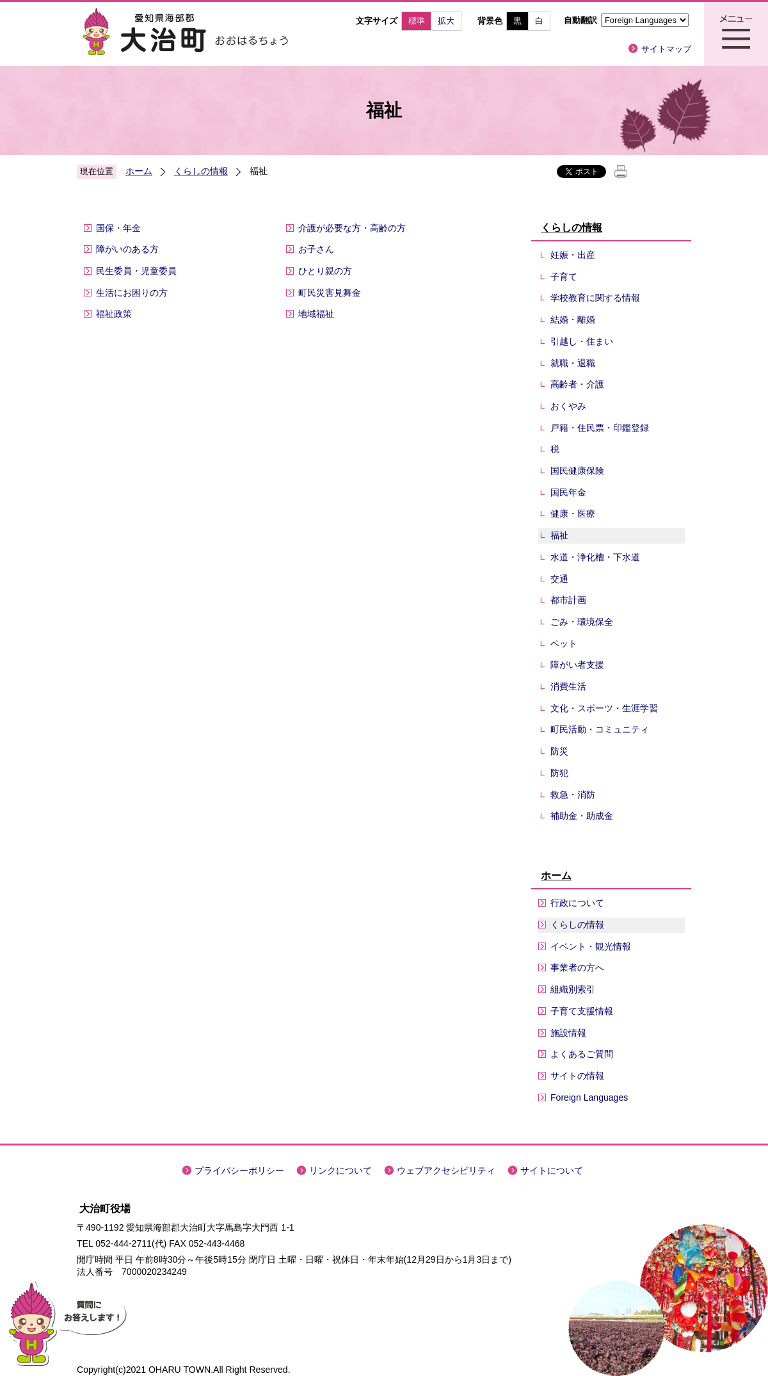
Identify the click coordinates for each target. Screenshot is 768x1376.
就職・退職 (572, 363)
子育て (563, 276)
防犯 (559, 773)
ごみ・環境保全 (581, 622)
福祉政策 (114, 314)
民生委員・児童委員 (136, 271)
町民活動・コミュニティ (599, 729)
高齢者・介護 (577, 384)
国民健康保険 (577, 470)
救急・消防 (572, 794)
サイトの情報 (577, 1076)
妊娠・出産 (572, 255)
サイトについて (551, 1170)
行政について (577, 903)
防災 (559, 751)
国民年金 (568, 492)
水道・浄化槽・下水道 (595, 557)
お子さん (316, 249)
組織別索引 (572, 989)
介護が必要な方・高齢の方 (352, 228)
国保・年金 (118, 228)
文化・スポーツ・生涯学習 (604, 708)
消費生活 (568, 686)
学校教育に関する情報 (595, 298)
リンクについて (340, 1170)
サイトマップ (666, 49)
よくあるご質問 (581, 1054)
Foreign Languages (589, 1097)
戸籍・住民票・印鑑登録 (599, 428)
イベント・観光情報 (590, 946)
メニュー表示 (736, 34)
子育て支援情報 (581, 1011)
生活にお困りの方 (132, 292)
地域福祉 (316, 314)
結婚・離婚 (572, 319)
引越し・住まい (581, 341)
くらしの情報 (201, 171)
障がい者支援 (577, 665)
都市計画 (568, 600)
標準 (416, 21)
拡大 (446, 21)
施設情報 (568, 1033)
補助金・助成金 (581, 816)
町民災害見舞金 (329, 292)
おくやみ (568, 406)
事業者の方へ (577, 967)
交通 (559, 579)
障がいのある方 (127, 249)
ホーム (138, 171)
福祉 (559, 535)
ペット (563, 643)
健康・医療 (572, 513)
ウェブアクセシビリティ (446, 1170)
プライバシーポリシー (239, 1170)
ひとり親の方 (325, 271)
